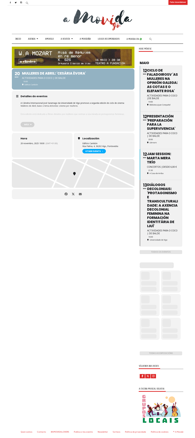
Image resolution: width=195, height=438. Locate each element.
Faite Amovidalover (178, 2)
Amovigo (49, 38)
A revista (65, 38)
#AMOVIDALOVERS (60, 432)
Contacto (41, 432)
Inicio (18, 38)
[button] (27, 2)
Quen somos (26, 432)
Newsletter (103, 432)
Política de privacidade (135, 432)
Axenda (31, 38)
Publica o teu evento (83, 432)
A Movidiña (85, 38)
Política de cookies (159, 432)
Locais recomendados (109, 38)
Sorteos (116, 432)
